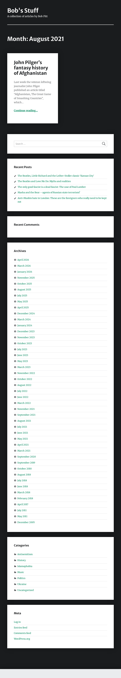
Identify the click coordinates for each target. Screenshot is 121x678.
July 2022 (22, 391)
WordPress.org (22, 638)
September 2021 (26, 414)
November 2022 (26, 373)
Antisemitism (25, 554)
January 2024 (24, 325)
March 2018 (23, 492)
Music (20, 572)
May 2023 (22, 361)
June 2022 (22, 397)
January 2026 (24, 271)
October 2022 (24, 379)
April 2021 (23, 444)
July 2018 (22, 480)
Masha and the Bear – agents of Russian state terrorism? (49, 192)
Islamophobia (24, 566)
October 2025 (24, 283)
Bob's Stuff (22, 10)
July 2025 (22, 295)
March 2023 (23, 367)
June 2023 (22, 355)
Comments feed (22, 633)
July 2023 (22, 349)
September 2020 (26, 456)
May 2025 (22, 301)
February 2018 (25, 498)
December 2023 (26, 331)
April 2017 (22, 504)
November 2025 (26, 277)
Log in (17, 622)
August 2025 (24, 289)
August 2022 (24, 385)
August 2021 (24, 420)
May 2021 (22, 438)
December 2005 (26, 522)
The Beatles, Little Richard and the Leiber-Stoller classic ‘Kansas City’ (56, 175)
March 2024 (24, 319)
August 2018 (24, 474)
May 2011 (22, 516)
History (21, 560)
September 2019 (26, 462)
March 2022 (24, 403)
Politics (21, 578)
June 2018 (22, 486)
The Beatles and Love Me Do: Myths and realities (44, 181)
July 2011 (22, 510)
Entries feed (20, 627)
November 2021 (26, 409)
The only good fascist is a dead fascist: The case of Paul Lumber (52, 187)
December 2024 (26, 313)
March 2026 (24, 265)
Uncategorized (25, 590)
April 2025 (23, 307)
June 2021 (22, 432)
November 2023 (26, 337)
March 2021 (23, 450)
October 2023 (24, 343)
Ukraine (21, 584)
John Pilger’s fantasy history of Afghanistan (31, 68)
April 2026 (23, 259)
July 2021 (22, 426)
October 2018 (24, 468)
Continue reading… (26, 110)
